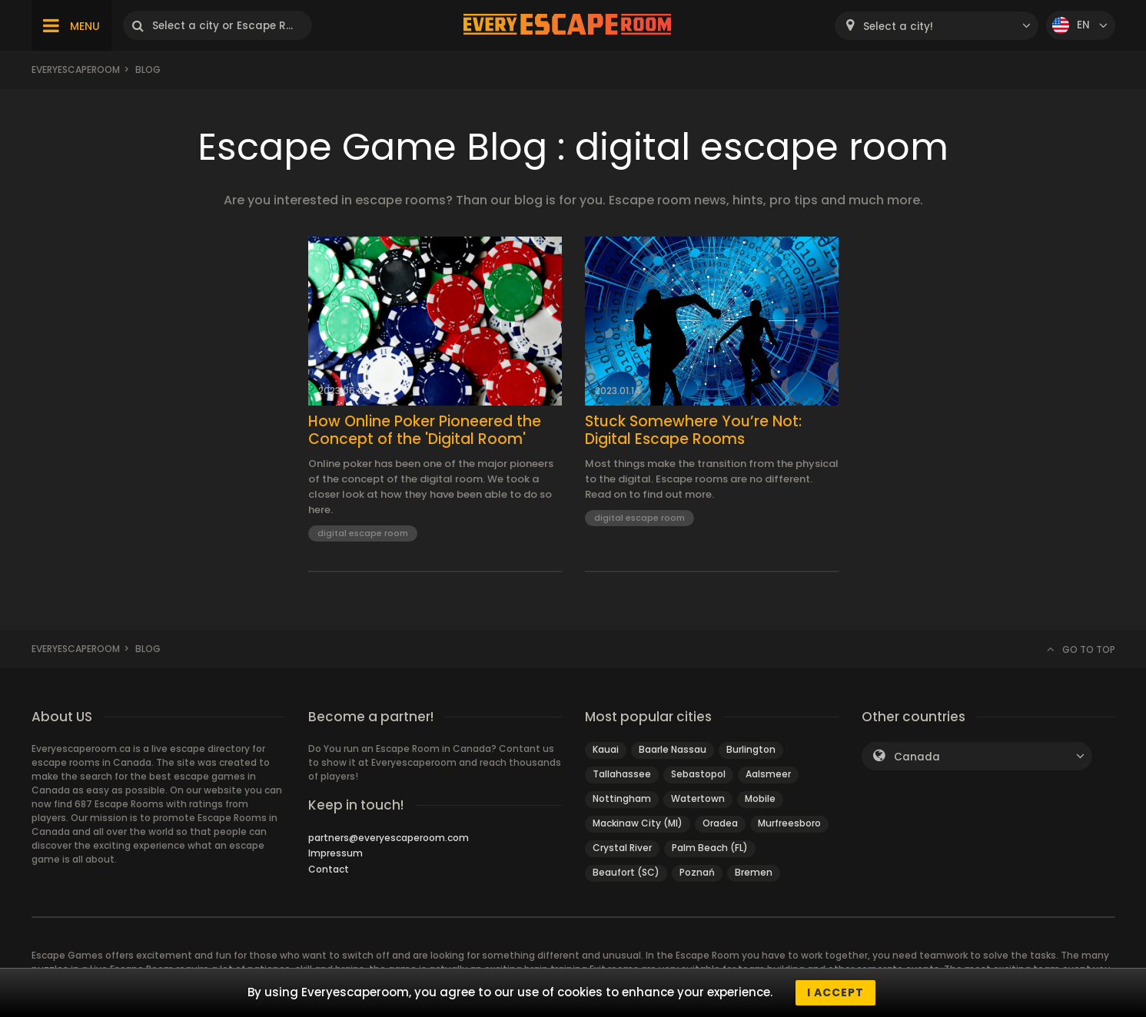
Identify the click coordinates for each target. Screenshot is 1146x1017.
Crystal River (622, 847)
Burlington (751, 749)
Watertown (698, 798)
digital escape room (362, 533)
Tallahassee (622, 773)
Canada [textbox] (917, 757)
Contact (328, 869)
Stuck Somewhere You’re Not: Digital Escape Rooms (693, 431)
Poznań (697, 872)
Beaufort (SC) (626, 872)
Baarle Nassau (672, 749)
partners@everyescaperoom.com (388, 837)
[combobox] (936, 26)
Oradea (720, 823)
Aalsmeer (768, 773)
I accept (835, 992)
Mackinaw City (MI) (638, 823)
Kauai (606, 749)
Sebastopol (698, 773)
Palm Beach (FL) (710, 847)
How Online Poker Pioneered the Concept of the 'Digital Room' (424, 431)
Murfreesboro (789, 823)
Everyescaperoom (76, 69)
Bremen (753, 872)
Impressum (335, 853)
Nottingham (622, 798)
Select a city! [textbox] (898, 26)
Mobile (760, 798)
